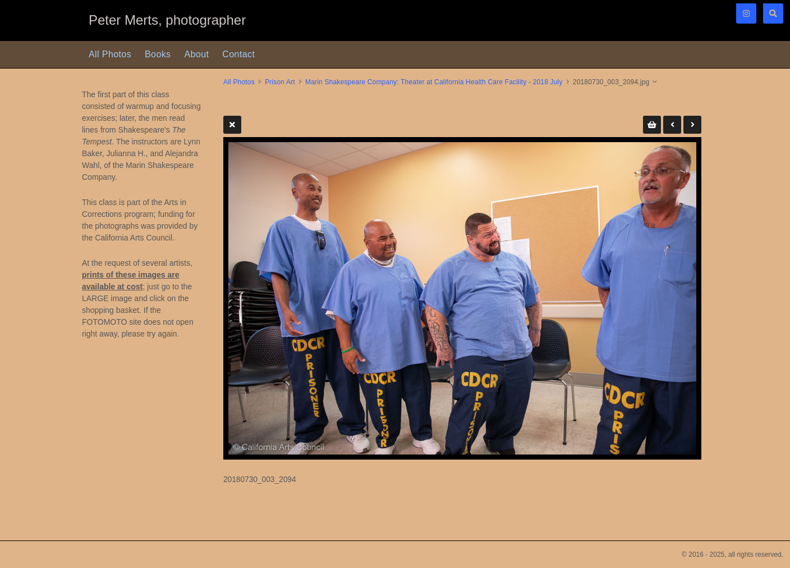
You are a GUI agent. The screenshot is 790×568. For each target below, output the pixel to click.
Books (158, 54)
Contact (238, 54)
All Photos (110, 54)
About (197, 54)
